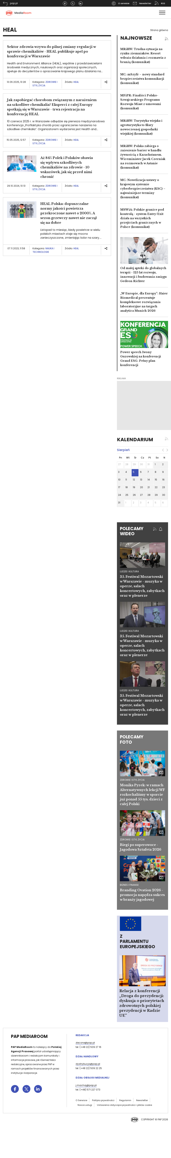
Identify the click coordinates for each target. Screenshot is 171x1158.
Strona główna (159, 30)
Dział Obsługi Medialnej (92, 1077)
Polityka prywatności (103, 1100)
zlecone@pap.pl (85, 1042)
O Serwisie (81, 1100)
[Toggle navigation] (162, 13)
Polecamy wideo (131, 531)
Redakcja (82, 1035)
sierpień (123, 450)
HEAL (76, 82)
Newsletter (142, 1100)
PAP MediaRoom (29, 1036)
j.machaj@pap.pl (86, 1085)
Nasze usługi (85, 1105)
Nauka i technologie (43, 250)
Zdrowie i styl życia (45, 83)
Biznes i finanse (129, 885)
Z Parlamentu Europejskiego (137, 941)
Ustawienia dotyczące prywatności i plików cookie (124, 1105)
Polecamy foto (131, 739)
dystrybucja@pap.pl (88, 1064)
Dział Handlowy (87, 1056)
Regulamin (125, 1100)
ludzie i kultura (129, 571)
